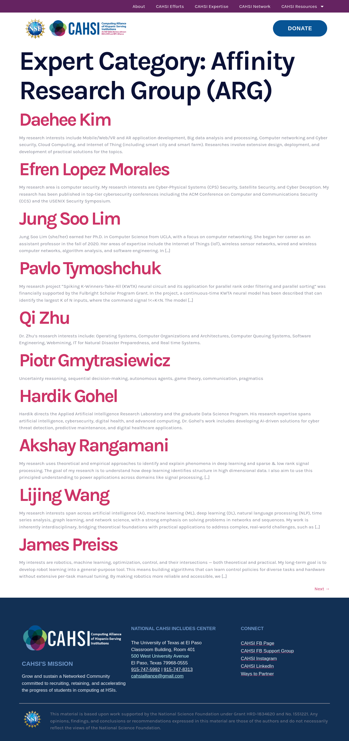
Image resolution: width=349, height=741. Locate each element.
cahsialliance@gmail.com (157, 676)
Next (322, 588)
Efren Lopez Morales (94, 169)
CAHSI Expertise (211, 6)
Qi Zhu (44, 317)
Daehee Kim (64, 119)
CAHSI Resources (302, 6)
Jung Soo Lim (69, 218)
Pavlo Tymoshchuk (89, 268)
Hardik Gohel (68, 396)
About (139, 6)
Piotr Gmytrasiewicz (94, 360)
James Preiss (68, 544)
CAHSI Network (254, 6)
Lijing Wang (64, 495)
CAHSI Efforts (170, 6)
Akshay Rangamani (93, 445)
